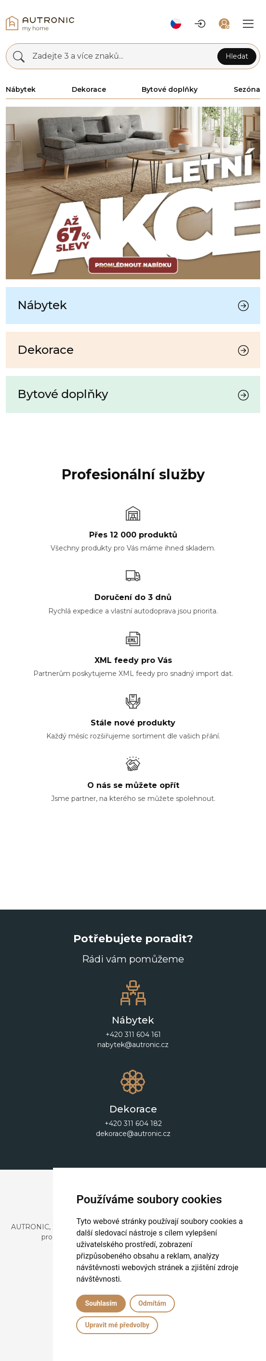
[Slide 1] (124, 266)
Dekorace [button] (89, 89)
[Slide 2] (141, 266)
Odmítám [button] (152, 1303)
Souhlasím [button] (101, 1303)
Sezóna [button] (247, 89)
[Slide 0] (107, 266)
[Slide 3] (159, 266)
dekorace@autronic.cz (133, 1133)
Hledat (237, 56)
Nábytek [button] (21, 89)
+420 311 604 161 (133, 1034)
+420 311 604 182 (133, 1123)
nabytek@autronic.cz (133, 1044)
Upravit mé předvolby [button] (117, 1325)
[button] (176, 24)
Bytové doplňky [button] (170, 89)
